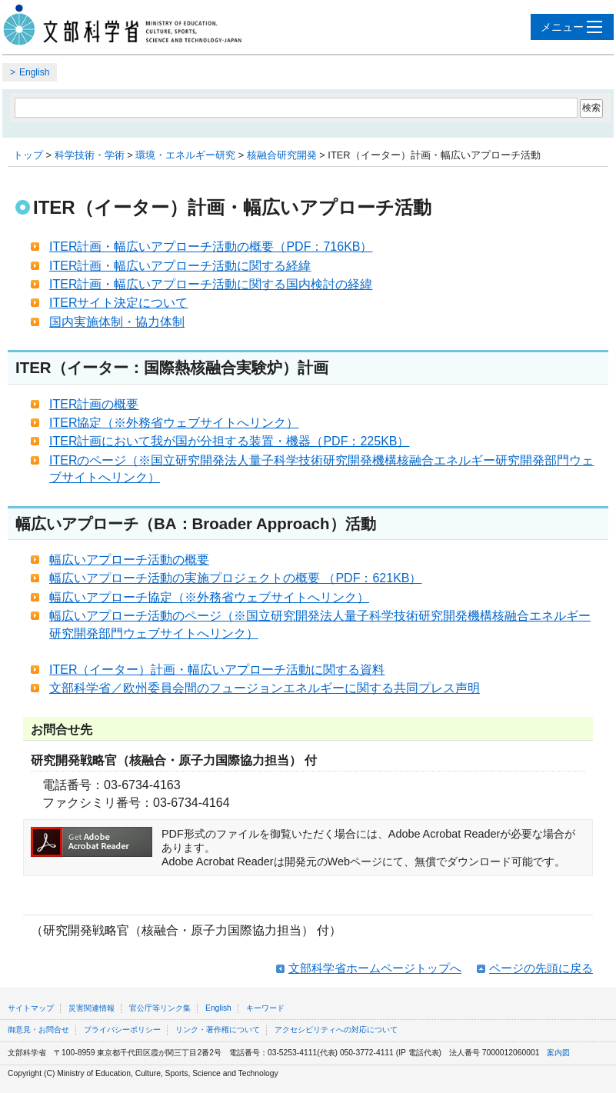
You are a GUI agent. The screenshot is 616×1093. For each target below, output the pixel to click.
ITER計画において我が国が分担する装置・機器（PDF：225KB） (229, 441)
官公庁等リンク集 (160, 1008)
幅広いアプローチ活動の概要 (129, 559)
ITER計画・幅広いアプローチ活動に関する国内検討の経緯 (210, 284)
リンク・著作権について (217, 1029)
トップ (28, 155)
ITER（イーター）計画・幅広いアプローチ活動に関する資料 (217, 669)
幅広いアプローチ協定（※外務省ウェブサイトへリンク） (209, 597)
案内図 (558, 1052)
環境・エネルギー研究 (185, 155)
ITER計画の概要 (93, 404)
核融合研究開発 (282, 155)
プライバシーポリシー (122, 1029)
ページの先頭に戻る (541, 968)
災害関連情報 (91, 1008)
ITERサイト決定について (118, 302)
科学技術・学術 (90, 155)
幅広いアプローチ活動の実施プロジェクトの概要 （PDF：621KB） (235, 578)
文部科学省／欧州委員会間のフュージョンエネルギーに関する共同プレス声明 (264, 688)
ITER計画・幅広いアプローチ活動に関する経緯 (180, 265)
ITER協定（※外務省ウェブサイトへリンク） (173, 422)
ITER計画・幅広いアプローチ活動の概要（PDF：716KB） (210, 246)
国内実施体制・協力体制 (117, 321)
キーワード (265, 1008)
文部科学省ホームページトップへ (374, 968)
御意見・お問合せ (38, 1029)
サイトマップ (31, 1008)
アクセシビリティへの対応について (336, 1029)
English (34, 72)
